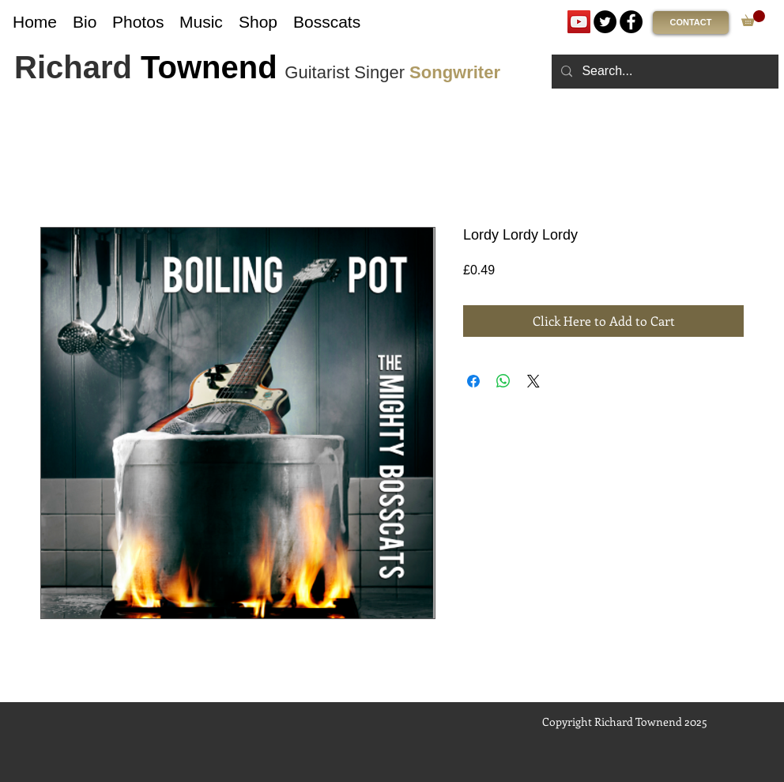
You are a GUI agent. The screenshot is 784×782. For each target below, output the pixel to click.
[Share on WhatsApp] (503, 381)
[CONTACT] (691, 22)
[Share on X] (533, 381)
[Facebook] (631, 21)
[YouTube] (578, 21)
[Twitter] (605, 21)
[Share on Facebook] (473, 381)
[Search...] (663, 72)
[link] (753, 18)
